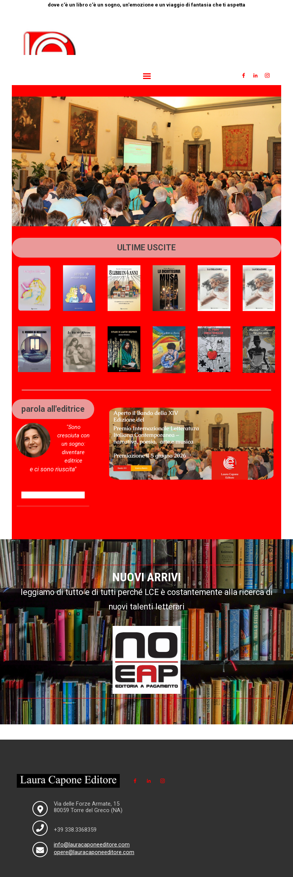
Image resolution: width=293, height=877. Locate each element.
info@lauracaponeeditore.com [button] (92, 844)
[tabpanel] (146, 5)
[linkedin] (255, 75)
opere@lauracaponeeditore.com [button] (94, 852)
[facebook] (243, 75)
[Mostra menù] (147, 76)
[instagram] (267, 75)
